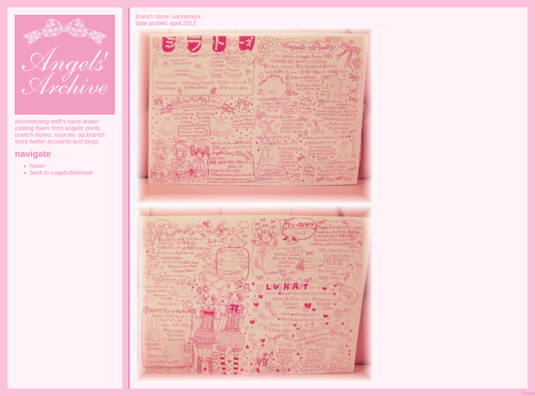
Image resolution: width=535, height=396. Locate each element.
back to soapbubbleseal (61, 172)
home (37, 166)
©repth (528, 393)
